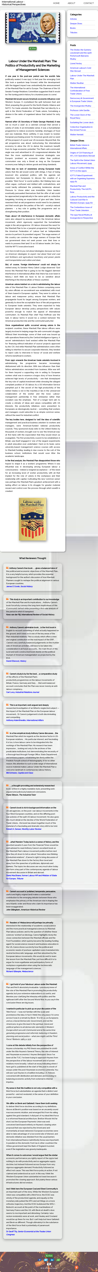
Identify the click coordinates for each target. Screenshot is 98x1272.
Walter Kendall (76, 134)
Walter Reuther (77, 83)
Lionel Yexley (76, 63)
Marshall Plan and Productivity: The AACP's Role (80, 189)
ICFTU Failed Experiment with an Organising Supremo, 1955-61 (82, 178)
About (71, 3)
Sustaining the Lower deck (82, 122)
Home (56, 3)
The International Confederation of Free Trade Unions (80, 90)
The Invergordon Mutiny (80, 106)
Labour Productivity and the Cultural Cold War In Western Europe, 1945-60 (82, 199)
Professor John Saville (80, 110)
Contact (89, 3)
